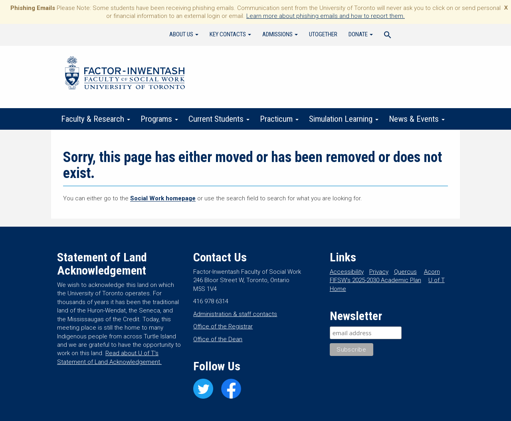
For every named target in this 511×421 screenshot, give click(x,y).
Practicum (279, 119)
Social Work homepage (163, 198)
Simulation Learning (343, 119)
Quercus (405, 271)
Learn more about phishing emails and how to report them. (325, 16)
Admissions (280, 34)
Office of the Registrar (223, 326)
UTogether (323, 34)
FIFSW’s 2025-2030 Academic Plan (375, 280)
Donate (361, 34)
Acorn (432, 271)
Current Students (219, 119)
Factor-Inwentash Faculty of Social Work (125, 74)
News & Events (417, 119)
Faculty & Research (95, 119)
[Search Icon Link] (387, 36)
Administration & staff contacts (235, 314)
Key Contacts (230, 34)
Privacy (378, 271)
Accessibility (347, 271)
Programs (159, 119)
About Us (183, 34)
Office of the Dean (217, 339)
